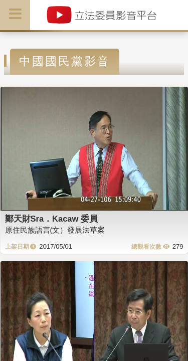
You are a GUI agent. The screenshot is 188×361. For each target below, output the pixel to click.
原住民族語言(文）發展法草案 (55, 230)
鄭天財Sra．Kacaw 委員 (51, 218)
